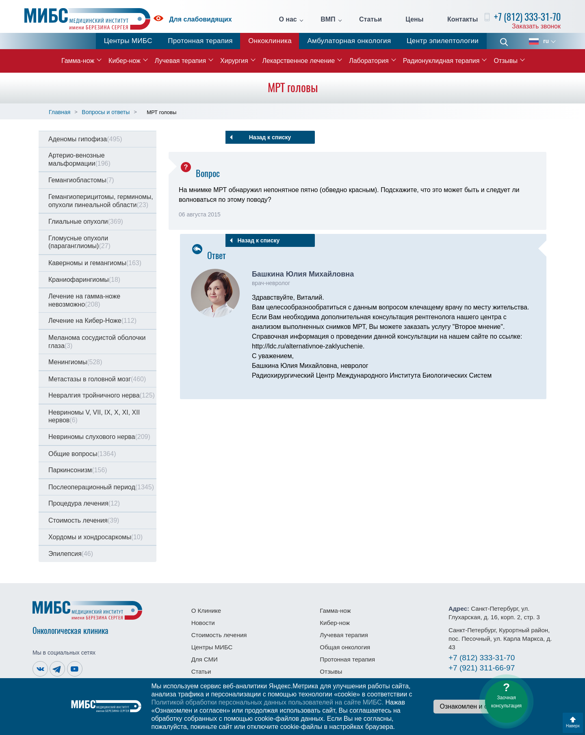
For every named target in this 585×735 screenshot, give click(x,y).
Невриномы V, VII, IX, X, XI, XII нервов (94, 416)
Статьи (370, 19)
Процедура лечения (84, 503)
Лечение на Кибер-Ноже (92, 320)
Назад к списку (270, 137)
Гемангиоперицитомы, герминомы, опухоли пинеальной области (100, 200)
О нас (288, 19)
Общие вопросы (82, 453)
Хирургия (234, 60)
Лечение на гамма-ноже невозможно (84, 300)
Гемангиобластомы (81, 180)
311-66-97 (481, 668)
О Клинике (206, 610)
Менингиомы (75, 362)
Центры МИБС (128, 41)
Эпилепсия (70, 553)
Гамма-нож (77, 60)
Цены (414, 19)
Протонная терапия (200, 41)
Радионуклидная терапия (441, 60)
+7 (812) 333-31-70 (527, 17)
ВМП (328, 19)
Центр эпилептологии (443, 41)
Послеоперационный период (101, 487)
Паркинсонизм (77, 470)
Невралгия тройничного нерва (101, 395)
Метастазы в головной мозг (97, 379)
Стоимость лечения (83, 520)
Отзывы (506, 60)
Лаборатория (368, 60)
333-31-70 (481, 658)
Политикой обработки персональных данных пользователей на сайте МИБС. (267, 702)
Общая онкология (345, 647)
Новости (203, 622)
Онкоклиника (270, 41)
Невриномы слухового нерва (99, 436)
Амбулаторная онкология (349, 41)
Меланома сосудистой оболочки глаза (96, 341)
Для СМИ (204, 659)
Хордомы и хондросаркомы (95, 537)
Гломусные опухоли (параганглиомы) (79, 242)
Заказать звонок (536, 26)
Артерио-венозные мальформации (79, 159)
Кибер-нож (124, 60)
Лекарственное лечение (298, 60)
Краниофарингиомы (84, 279)
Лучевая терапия (180, 60)
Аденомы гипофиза (85, 139)
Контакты (462, 19)
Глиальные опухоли (85, 221)
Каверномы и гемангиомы (94, 262)
